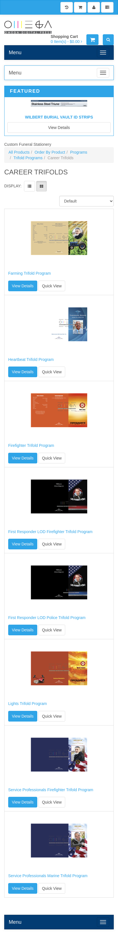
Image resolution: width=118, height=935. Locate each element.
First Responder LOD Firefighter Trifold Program (50, 532)
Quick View (52, 286)
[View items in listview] (29, 186)
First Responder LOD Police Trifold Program (47, 618)
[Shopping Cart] (80, 7)
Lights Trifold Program (27, 704)
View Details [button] (23, 286)
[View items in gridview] (41, 186)
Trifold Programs (28, 158)
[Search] (108, 39)
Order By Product (49, 152)
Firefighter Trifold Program (31, 445)
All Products (19, 152)
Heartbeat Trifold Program (31, 360)
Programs (78, 152)
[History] (66, 7)
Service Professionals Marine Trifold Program (48, 876)
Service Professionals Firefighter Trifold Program (50, 790)
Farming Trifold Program (29, 273)
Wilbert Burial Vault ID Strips (59, 117)
